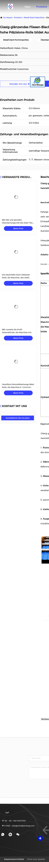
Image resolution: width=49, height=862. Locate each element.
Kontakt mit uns (20, 84)
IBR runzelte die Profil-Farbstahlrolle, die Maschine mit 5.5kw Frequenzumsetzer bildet (16, 332)
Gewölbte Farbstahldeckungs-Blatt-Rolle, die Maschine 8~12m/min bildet (18, 387)
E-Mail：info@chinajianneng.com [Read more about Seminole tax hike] (18, 826)
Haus (27, 6)
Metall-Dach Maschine (34, 17)
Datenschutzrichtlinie (14, 859)
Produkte (41, 6)
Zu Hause (7, 17)
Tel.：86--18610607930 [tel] (14, 821)
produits (18, 17)
